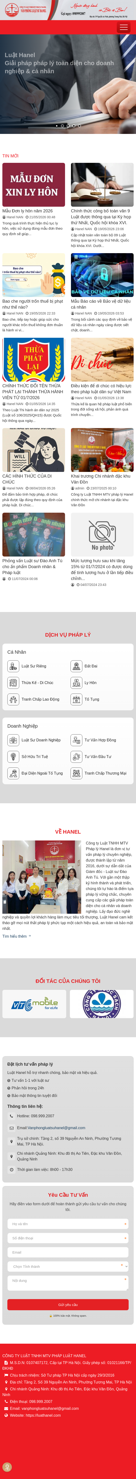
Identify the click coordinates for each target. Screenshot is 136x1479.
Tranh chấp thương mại (98, 773)
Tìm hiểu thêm (17, 936)
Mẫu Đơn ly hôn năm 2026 (27, 211)
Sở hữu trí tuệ (27, 757)
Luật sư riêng (26, 666)
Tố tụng (84, 699)
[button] (56, 126)
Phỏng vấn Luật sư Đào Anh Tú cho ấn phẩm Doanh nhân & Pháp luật (32, 566)
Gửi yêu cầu (68, 1305)
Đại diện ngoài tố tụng (35, 773)
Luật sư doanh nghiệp (34, 740)
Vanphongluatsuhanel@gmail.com (56, 1128)
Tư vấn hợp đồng (93, 740)
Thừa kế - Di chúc (30, 683)
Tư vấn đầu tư (91, 757)
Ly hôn (83, 683)
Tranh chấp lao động (33, 699)
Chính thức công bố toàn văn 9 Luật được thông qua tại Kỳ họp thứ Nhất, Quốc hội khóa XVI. (101, 217)
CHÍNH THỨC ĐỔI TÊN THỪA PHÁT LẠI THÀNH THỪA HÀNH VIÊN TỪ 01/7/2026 (32, 391)
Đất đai (83, 666)
